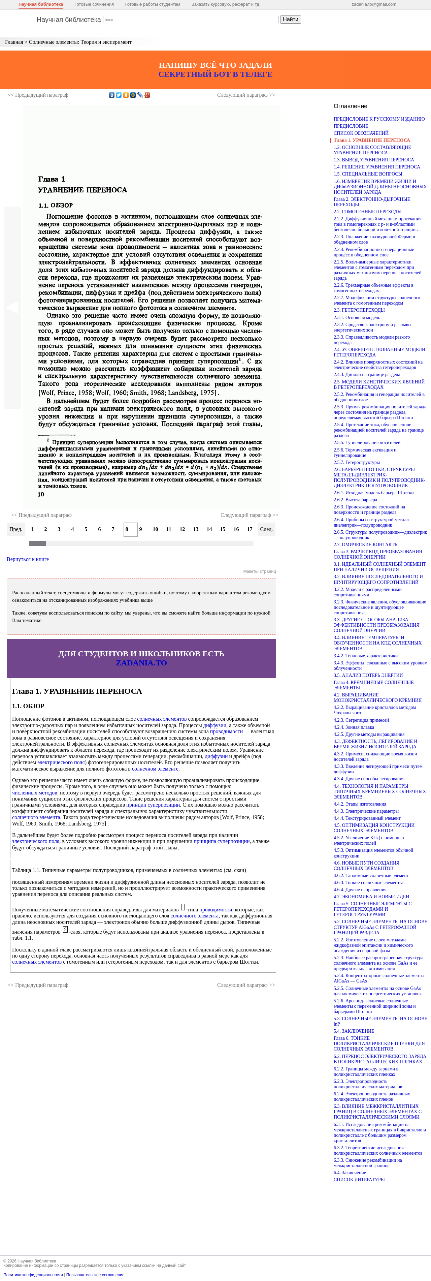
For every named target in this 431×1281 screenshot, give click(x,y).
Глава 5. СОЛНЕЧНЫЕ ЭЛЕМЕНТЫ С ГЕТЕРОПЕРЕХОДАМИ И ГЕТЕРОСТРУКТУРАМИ (373, 909)
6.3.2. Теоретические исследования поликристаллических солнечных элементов (378, 1150)
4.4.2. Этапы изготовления (360, 804)
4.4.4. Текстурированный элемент (367, 818)
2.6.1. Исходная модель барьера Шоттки (374, 492)
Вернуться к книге (28, 559)
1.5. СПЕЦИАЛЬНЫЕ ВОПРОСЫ (368, 174)
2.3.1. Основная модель (357, 317)
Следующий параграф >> (249, 515)
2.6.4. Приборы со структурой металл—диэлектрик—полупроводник (373, 522)
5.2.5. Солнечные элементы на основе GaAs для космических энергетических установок (378, 991)
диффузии (214, 725)
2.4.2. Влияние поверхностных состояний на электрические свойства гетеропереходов (378, 365)
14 (209, 529)
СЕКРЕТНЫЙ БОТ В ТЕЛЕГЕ (215, 74)
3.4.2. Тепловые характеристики (366, 655)
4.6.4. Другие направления (360, 889)
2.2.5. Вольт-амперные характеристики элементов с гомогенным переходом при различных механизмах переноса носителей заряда (378, 270)
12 (182, 529)
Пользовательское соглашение (95, 1275)
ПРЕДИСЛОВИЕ (351, 126)
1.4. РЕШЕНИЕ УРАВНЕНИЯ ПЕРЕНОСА (377, 166)
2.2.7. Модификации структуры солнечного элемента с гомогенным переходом (377, 300)
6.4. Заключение (350, 1172)
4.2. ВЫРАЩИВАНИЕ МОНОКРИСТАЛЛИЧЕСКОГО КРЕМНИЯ (378, 697)
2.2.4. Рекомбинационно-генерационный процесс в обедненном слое (374, 252)
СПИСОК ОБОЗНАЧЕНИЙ (361, 133)
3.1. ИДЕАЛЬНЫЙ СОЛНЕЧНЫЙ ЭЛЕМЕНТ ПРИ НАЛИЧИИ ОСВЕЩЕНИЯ (380, 567)
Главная (14, 42)
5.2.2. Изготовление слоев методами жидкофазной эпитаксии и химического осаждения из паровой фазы (373, 945)
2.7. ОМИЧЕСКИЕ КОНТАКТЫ (366, 544)
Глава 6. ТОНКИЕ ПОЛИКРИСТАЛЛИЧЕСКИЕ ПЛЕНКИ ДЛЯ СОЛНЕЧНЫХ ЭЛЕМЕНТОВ (379, 1044)
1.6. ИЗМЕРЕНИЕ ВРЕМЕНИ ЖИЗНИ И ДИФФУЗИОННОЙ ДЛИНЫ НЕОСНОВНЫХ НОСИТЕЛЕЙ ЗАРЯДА (380, 187)
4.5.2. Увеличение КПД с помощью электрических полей (369, 840)
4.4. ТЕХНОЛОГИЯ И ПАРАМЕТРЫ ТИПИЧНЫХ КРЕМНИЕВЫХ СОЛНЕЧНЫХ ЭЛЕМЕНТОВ (380, 792)
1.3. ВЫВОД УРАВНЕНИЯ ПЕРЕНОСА (374, 159)
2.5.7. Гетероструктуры (357, 462)
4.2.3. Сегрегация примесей (361, 720)
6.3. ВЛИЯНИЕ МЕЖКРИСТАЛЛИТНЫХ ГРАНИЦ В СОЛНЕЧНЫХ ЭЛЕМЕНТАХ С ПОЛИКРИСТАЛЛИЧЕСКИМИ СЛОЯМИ (378, 1112)
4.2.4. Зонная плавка (354, 727)
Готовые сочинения (94, 4)
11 (168, 529)
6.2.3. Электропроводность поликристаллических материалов (368, 1084)
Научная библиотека (41, 4)
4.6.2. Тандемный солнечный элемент (371, 875)
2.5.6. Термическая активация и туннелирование (365, 452)
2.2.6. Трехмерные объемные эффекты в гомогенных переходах (373, 288)
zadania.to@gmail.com (374, 4)
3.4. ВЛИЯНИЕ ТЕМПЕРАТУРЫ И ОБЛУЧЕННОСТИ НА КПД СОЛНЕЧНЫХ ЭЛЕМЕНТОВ (378, 643)
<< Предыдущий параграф (41, 515)
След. (266, 529)
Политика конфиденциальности (33, 1275)
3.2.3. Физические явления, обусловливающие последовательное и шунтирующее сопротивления (380, 607)
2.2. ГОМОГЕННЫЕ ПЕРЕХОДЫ (368, 211)
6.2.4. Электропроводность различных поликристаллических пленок (372, 1096)
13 (196, 529)
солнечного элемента (36, 817)
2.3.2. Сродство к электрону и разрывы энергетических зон (372, 327)
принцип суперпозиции (153, 805)
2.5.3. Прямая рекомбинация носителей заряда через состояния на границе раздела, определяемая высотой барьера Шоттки (380, 412)
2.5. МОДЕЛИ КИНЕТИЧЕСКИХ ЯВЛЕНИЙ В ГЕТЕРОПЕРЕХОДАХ (379, 384)
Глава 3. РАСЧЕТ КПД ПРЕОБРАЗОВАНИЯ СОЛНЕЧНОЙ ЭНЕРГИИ (378, 554)
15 (223, 529)
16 (236, 529)
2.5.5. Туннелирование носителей (367, 442)
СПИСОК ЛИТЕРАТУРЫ (359, 1179)
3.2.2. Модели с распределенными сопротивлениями (368, 592)
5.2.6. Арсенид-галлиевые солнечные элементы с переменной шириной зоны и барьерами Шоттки (375, 1006)
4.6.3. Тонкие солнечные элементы (368, 882)
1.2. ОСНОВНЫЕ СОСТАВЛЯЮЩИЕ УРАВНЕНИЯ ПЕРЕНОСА (372, 150)
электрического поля (61, 762)
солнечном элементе (155, 769)
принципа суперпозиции (222, 841)
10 (155, 529)
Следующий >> (246, 95)
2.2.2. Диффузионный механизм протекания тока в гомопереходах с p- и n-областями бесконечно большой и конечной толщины (378, 224)
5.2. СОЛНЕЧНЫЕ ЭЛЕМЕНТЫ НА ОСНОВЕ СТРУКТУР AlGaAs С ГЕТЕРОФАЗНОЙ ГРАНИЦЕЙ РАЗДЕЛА (380, 927)
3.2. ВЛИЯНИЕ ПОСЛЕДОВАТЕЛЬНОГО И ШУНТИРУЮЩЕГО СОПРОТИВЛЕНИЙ (378, 579)
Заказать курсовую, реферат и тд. (226, 4)
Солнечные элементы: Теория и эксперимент (80, 42)
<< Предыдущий (38, 95)
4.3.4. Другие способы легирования (369, 778)
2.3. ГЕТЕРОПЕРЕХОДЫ (359, 310)
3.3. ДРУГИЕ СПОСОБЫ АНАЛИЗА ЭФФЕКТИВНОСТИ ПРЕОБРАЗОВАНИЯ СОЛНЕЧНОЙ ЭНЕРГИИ (377, 625)
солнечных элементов (162, 719)
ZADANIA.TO (141, 662)
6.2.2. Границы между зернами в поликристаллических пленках (366, 1071)
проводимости (226, 731)
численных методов (34, 792)
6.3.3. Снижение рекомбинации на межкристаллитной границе (368, 1163)
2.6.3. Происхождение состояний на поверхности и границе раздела (369, 509)
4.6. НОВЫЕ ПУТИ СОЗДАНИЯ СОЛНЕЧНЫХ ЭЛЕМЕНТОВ (366, 866)
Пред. (16, 529)
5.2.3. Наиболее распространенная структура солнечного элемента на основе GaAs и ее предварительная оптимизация (379, 963)
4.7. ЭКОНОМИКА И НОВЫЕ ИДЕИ (371, 896)
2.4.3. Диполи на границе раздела (367, 374)
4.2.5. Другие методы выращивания (369, 734)
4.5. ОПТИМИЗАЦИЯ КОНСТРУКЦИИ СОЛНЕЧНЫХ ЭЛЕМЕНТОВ (374, 828)
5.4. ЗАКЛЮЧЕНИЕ (354, 1031)
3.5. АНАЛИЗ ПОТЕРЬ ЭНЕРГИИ (368, 675)
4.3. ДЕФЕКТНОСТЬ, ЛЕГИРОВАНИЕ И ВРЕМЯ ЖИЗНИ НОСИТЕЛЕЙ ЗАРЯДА (376, 744)
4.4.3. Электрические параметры (366, 811)
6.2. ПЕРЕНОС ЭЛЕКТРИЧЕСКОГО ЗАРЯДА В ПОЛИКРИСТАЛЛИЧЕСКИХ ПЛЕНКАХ (380, 1059)
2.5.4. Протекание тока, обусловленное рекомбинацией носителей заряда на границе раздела (379, 430)
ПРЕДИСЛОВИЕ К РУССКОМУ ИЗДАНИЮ (379, 119)
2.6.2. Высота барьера (355, 499)
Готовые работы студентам (152, 4)
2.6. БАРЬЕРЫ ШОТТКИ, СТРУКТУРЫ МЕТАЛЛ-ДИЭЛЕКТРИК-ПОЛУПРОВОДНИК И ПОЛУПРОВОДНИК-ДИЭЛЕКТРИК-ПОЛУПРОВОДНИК (379, 477)
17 (250, 529)
